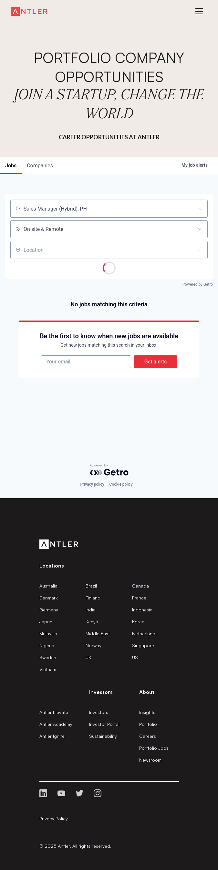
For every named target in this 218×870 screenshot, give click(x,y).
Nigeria (46, 645)
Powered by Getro (197, 284)
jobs (10, 166)
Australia (48, 585)
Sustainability (103, 736)
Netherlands (145, 633)
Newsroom (150, 760)
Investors (98, 712)
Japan (45, 621)
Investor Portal (104, 724)
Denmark (48, 597)
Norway (93, 645)
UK (88, 657)
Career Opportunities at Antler (109, 137)
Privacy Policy (53, 818)
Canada (140, 585)
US (135, 657)
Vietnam (47, 669)
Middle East (98, 633)
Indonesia (142, 609)
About (146, 692)
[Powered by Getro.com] (109, 470)
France (139, 597)
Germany (48, 609)
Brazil (91, 585)
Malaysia (48, 633)
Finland (93, 597)
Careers (147, 736)
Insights (147, 712)
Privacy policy (92, 484)
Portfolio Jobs (154, 748)
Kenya (92, 621)
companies (40, 166)
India (91, 609)
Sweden (47, 657)
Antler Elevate (53, 712)
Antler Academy (55, 724)
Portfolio (148, 724)
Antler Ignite (52, 736)
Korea (138, 621)
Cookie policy (121, 484)
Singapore (143, 645)
